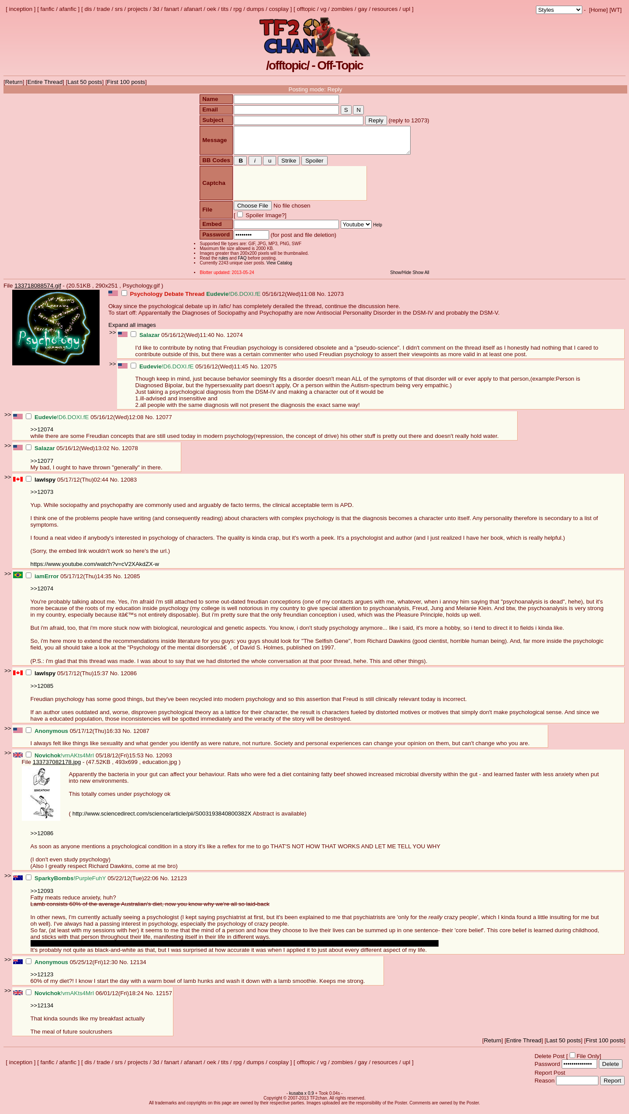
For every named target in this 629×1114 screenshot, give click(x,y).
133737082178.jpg (57, 767)
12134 (138, 967)
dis (88, 9)
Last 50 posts (84, 82)
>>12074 (42, 434)
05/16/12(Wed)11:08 (219, 299)
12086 (129, 678)
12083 (129, 485)
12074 (235, 340)
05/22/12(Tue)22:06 (93, 883)
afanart (193, 9)
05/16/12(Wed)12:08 (85, 422)
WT (615, 10)
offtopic (306, 9)
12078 (130, 453)
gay (362, 9)
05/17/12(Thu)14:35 (69, 581)
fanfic (48, 9)
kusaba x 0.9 (301, 1098)
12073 (336, 299)
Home (598, 10)
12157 (164, 998)
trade (103, 9)
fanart (171, 9)
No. (322, 299)
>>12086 (42, 838)
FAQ (241, 263)
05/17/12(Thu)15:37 (68, 678)
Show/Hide (401, 277)
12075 (269, 371)
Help (376, 230)
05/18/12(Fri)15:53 (85, 760)
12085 (132, 581)
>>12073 (42, 497)
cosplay (279, 9)
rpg (237, 9)
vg (323, 9)
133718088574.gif (37, 291)
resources (385, 9)
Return (14, 82)
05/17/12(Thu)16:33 (74, 736)
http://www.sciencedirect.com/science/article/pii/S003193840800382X (162, 819)
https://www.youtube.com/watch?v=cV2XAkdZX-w (95, 569)
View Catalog (278, 268)
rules (222, 263)
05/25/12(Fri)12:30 (72, 967)
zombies (342, 9)
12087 (141, 736)
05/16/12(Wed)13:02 (68, 453)
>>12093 (42, 896)
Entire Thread (45, 82)
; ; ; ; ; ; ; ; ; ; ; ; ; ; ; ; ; (559, 10)
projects (138, 9)
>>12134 (42, 1010)
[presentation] (299, 188)
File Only (588, 1061)
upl (406, 9)
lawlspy (45, 485)
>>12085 (42, 691)
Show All (422, 277)
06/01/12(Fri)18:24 (85, 998)
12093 (164, 760)
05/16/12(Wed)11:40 (173, 340)
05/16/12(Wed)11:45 (190, 371)
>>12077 (42, 466)
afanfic (67, 9)
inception (20, 9)
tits (224, 9)
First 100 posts (126, 82)
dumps (255, 9)
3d (156, 9)
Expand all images (132, 330)
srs (119, 9)
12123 (179, 883)
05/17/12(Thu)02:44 (68, 485)
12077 (164, 422)
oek (211, 9)
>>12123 (42, 979)
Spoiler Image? (263, 220)
